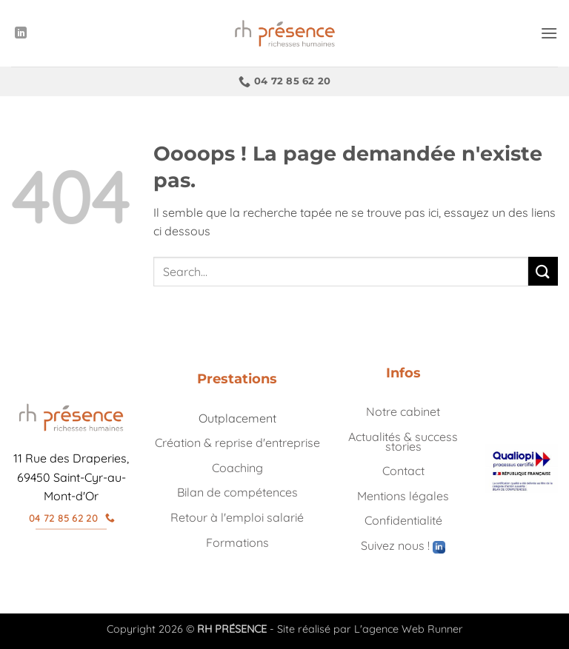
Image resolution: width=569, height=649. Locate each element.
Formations (237, 542)
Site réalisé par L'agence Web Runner (370, 629)
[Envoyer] (543, 271)
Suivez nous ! (403, 545)
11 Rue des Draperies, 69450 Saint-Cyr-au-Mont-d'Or (71, 477)
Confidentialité (403, 520)
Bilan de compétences (237, 492)
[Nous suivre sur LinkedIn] (21, 33)
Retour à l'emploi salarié (237, 517)
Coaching (237, 467)
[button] (549, 33)
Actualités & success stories (403, 441)
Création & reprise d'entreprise (237, 442)
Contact (403, 470)
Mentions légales (403, 495)
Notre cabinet (403, 411)
